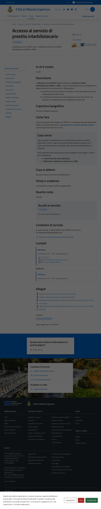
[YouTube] (67, 9)
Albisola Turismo (80, 443)
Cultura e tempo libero (35, 436)
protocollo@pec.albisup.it (16, 475)
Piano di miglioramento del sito (62, 469)
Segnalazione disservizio (36, 460)
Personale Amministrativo (12, 426)
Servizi (31, 16)
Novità (24, 16)
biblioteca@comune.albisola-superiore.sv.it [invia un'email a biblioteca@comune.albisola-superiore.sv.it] (53, 260)
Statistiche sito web (58, 473)
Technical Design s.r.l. (18, 503)
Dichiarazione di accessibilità (61, 466)
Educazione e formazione (36, 439)
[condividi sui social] (76, 34)
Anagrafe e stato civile (35, 423)
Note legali (55, 463)
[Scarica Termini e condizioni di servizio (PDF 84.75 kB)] (54, 237)
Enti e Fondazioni (10, 430)
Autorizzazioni (32, 430)
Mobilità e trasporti (58, 426)
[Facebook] (63, 9)
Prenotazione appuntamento (37, 457)
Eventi (77, 440)
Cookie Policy (56, 460)
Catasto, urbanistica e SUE (36, 433)
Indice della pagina (15, 68)
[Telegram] (71, 9)
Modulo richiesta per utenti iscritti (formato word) (57, 294)
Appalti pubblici (33, 426)
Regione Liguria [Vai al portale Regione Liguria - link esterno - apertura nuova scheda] (10, 2)
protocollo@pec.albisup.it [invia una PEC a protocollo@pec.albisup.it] (52, 262)
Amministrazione (13, 16)
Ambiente (31, 420)
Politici (6, 423)
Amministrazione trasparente (61, 454)
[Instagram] (75, 9)
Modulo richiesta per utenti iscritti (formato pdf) (56, 297)
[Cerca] (92, 9)
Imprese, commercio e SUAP (61, 423)
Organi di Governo (10, 420)
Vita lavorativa (56, 442)
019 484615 (43, 257)
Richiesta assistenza (34, 463)
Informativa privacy (58, 457)
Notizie (77, 417)
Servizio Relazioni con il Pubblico (14, 468)
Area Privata (8, 491)
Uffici (6, 417)
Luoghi (77, 437)
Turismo (54, 439)
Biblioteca (41, 274)
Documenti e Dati (10, 433)
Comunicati (79, 420)
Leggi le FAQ (32, 454)
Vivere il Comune (42, 16)
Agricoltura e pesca (34, 417)
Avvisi (77, 423)
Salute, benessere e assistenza (62, 430)
